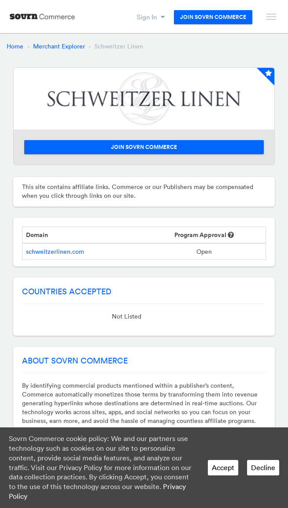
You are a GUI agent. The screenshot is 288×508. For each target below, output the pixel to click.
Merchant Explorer (59, 46)
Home (15, 46)
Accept (223, 467)
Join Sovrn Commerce (213, 17)
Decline (263, 467)
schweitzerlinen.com (55, 252)
